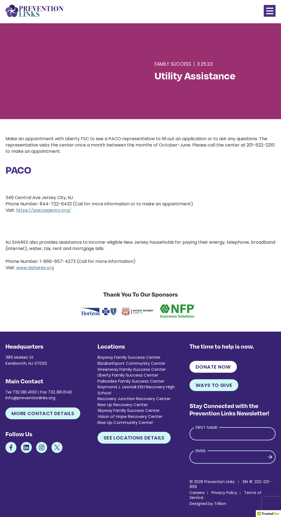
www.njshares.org (35, 268)
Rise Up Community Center (125, 422)
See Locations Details (134, 437)
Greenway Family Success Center (132, 369)
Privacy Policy (224, 492)
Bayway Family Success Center (129, 357)
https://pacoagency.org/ (43, 210)
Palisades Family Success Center (131, 381)
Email (201, 450)
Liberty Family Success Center (128, 375)
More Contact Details (43, 413)
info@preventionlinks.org (30, 398)
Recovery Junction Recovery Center (134, 398)
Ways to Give (214, 385)
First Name (206, 427)
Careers (197, 492)
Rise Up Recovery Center (123, 404)
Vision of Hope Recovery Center (130, 416)
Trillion (220, 503)
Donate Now (213, 366)
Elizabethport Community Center (131, 363)
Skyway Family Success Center (129, 410)
